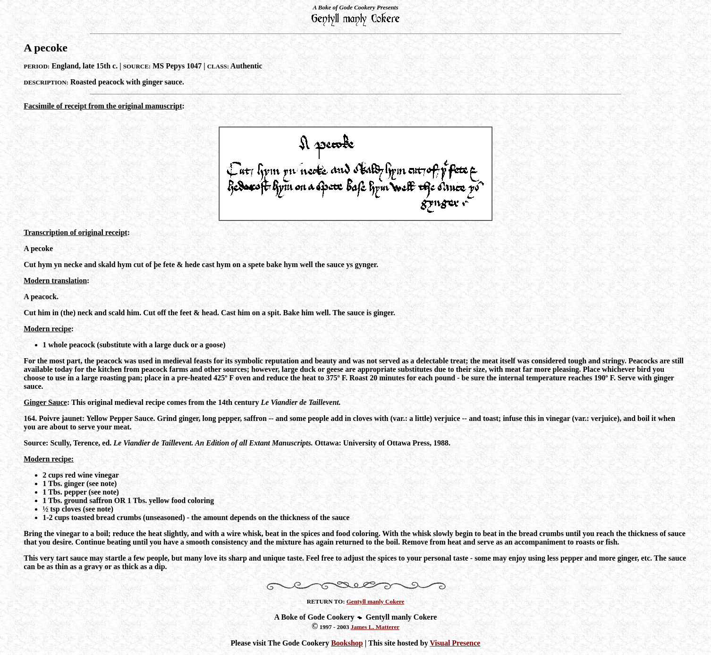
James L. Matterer (375, 626)
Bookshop (347, 643)
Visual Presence (455, 643)
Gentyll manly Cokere (376, 601)
